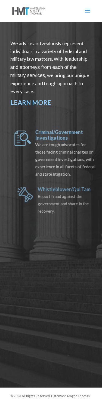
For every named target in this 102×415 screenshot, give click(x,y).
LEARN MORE (30, 102)
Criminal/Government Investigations (61, 135)
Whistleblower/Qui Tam (66, 189)
